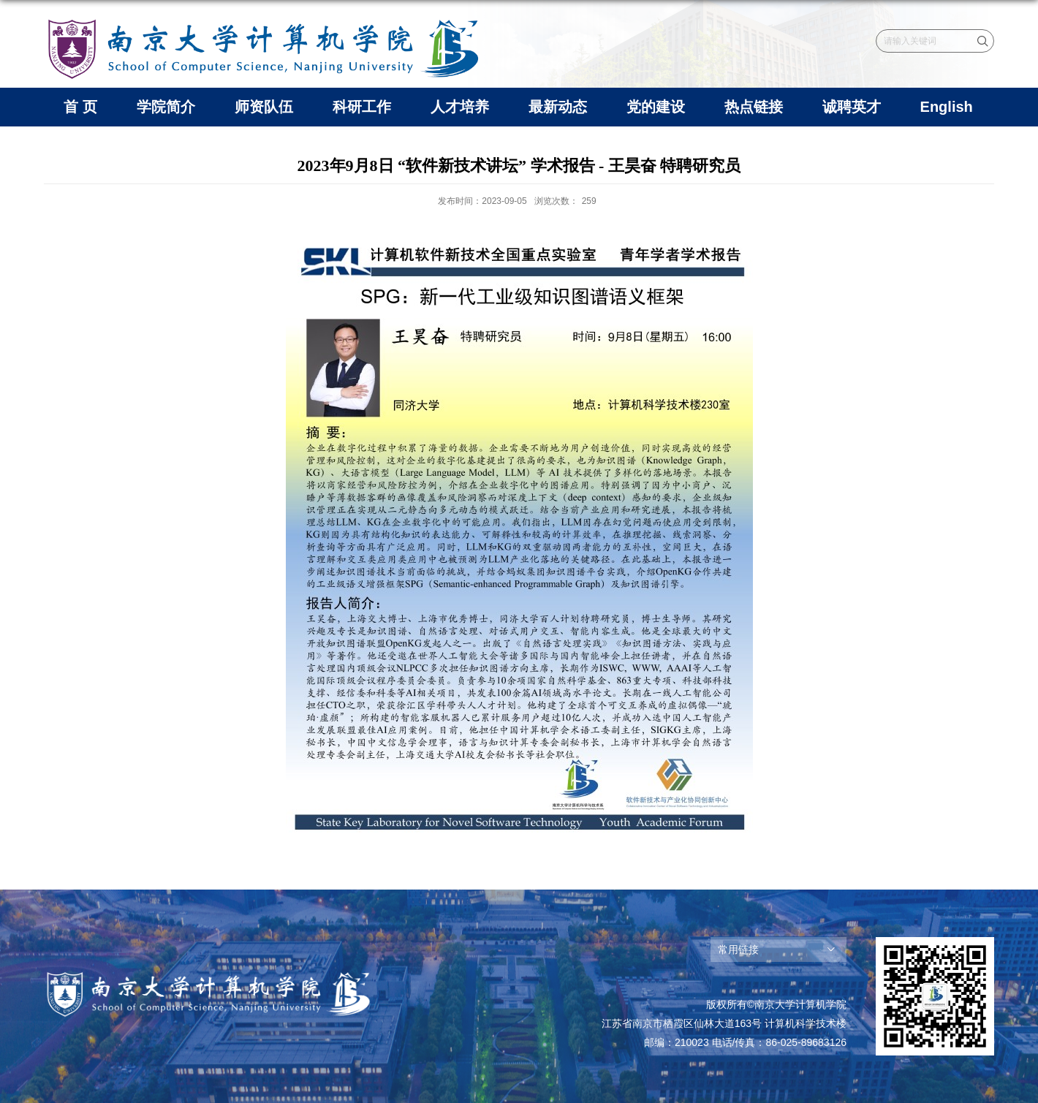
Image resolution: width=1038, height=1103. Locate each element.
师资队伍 (264, 107)
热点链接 (753, 107)
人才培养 (460, 107)
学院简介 (166, 107)
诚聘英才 (851, 107)
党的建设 (655, 107)
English (946, 107)
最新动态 (558, 107)
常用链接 (738, 949)
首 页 (80, 107)
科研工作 (362, 107)
